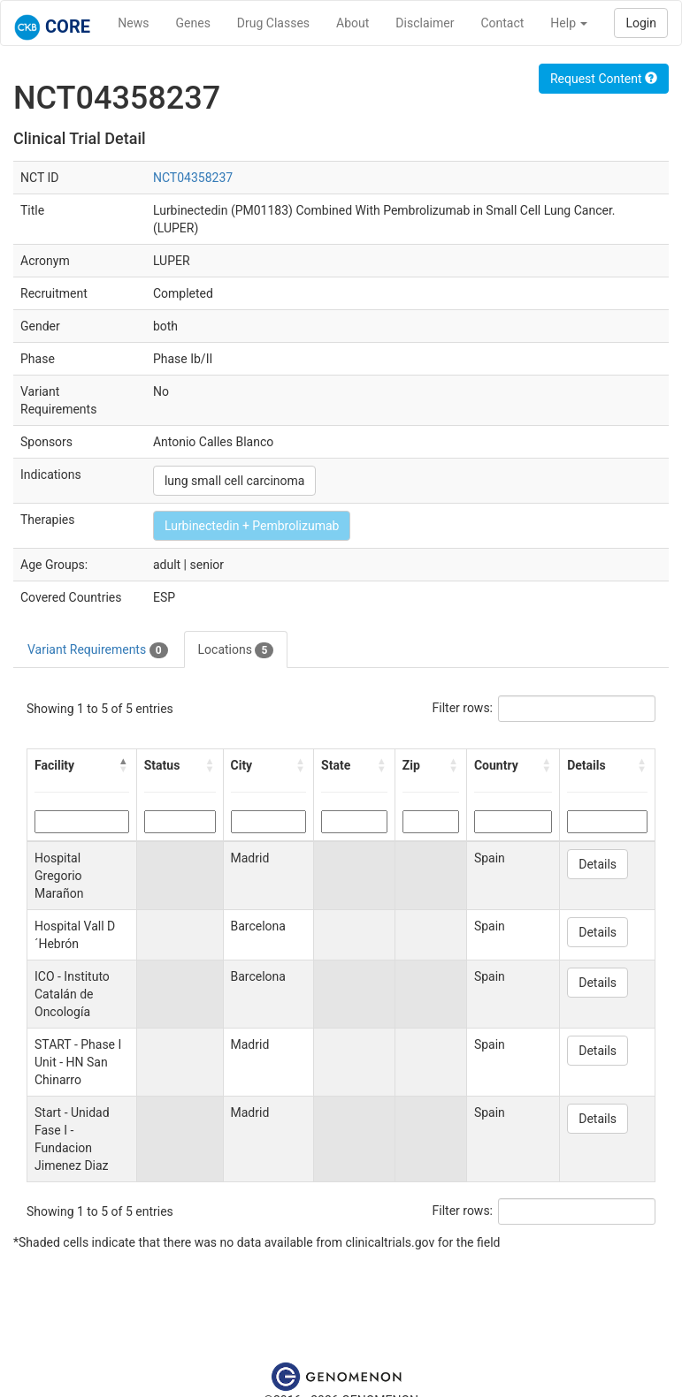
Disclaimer (424, 23)
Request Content (603, 79)
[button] (124, 765)
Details (598, 864)
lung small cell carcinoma (235, 481)
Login (640, 23)
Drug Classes (273, 23)
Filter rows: (463, 708)
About (352, 23)
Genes (193, 23)
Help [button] (568, 23)
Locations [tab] (236, 650)
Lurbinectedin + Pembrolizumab (252, 526)
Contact (502, 23)
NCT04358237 (193, 178)
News (133, 23)
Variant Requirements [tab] (97, 650)
